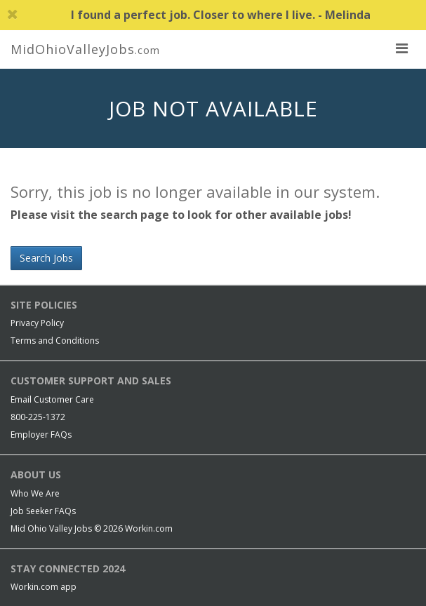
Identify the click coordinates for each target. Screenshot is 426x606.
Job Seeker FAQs (43, 511)
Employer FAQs (41, 434)
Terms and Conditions (55, 340)
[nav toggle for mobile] (401, 48)
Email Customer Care (52, 399)
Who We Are (35, 493)
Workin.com (149, 528)
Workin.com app (43, 587)
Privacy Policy (37, 323)
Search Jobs (46, 257)
